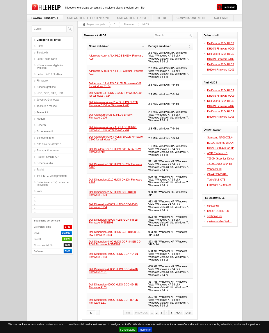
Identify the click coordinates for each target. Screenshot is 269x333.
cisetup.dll (213, 205)
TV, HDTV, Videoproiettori (52, 175)
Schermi (41, 125)
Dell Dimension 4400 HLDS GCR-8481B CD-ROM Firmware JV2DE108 (115, 243)
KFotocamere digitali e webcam (50, 66)
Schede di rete (45, 137)
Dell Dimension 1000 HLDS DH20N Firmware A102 (115, 166)
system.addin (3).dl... (219, 221)
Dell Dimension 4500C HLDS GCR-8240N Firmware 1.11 (113, 301)
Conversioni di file (191, 17)
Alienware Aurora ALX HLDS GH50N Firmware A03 (116, 72)
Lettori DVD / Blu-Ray (49, 74)
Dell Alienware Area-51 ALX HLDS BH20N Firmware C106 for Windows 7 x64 (113, 104)
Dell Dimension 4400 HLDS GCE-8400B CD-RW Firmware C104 (115, 233)
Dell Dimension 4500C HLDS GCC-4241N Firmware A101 (113, 271)
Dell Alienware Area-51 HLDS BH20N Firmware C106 (111, 116)
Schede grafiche (46, 87)
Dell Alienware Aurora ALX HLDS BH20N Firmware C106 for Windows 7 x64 (113, 129)
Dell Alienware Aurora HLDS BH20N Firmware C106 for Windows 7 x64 (116, 138)
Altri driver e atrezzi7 (49, 144)
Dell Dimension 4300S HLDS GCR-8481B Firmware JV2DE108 (113, 221)
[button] (93, 312)
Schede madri (45, 131)
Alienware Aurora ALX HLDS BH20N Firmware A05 (116, 57)
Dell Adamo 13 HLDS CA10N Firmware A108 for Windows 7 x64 (115, 85)
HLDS (146, 24)
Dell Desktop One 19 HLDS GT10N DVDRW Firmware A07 (115, 151)
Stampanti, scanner (48, 150)
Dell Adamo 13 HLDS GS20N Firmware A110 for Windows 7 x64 (115, 94)
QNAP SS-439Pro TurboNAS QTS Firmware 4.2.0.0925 (219, 179)
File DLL (162, 17)
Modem (41, 118)
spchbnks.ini (214, 216)
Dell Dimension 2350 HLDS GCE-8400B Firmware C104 (112, 194)
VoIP (39, 191)
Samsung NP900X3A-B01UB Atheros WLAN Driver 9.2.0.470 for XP (220, 143)
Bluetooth (42, 52)
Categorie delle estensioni (88, 17)
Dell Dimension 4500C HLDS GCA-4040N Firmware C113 (113, 255)
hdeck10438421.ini (218, 211)
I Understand (127, 329)
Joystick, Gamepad (48, 99)
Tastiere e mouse (47, 106)
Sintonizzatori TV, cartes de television (53, 183)
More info (145, 329)
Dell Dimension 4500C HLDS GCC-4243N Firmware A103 (113, 286)
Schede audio (45, 163)
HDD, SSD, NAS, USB (50, 93)
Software (221, 17)
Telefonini (42, 112)
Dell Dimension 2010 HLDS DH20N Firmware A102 (115, 181)
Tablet (40, 169)
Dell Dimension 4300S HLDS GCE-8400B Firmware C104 (113, 206)
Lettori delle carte (47, 58)
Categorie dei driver (132, 17)
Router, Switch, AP (48, 156)
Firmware (42, 80)
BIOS (40, 46)
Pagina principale (45, 17)
